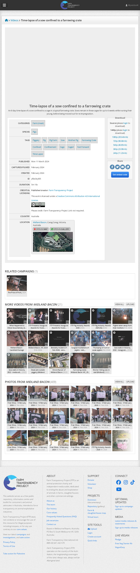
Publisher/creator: (39, 190)
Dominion (94, 502)
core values (22, 530)
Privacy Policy (9, 543)
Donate (91, 481)
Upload (130, 305)
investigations (9, 538)
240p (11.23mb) (120, 153)
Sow (63, 140)
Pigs (34, 131)
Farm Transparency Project (61, 190)
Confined (37, 147)
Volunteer (92, 485)
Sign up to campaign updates (124, 509)
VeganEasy (120, 548)
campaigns (21, 535)
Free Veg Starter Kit (123, 545)
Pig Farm (53, 140)
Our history (52, 510)
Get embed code (120, 175)
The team (51, 506)
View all (119, 305)
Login (90, 534)
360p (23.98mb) (120, 149)
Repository (96, 507)
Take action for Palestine (14, 554)
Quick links (92, 542)
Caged (70, 147)
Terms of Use (9, 547)
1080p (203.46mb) (120, 137)
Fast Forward (83, 147)
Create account (94, 538)
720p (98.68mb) (120, 141)
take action (25, 538)
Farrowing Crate (89, 140)
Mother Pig (73, 140)
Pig (44, 140)
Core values (52, 514)
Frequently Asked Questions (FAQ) (62, 518)
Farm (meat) (38, 123)
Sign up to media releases (126, 529)
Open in (40, 229)
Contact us (51, 525)
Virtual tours (93, 518)
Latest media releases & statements (126, 523)
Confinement (50, 147)
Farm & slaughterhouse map (97, 513)
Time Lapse (38, 154)
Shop (90, 489)
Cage (62, 147)
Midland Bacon (40, 222)
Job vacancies (53, 522)
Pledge (118, 541)
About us (50, 502)
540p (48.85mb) (120, 144)
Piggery (36, 140)
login (125, 123)
